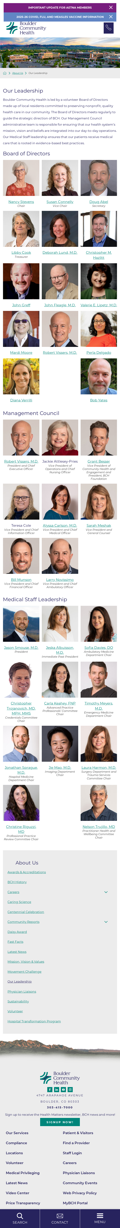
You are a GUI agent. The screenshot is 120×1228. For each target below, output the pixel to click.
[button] (106, 892)
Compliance (16, 1143)
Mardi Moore (21, 353)
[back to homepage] (5, 73)
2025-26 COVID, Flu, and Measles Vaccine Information (60, 17)
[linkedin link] (56, 1089)
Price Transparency (23, 1203)
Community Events (80, 1183)
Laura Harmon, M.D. (99, 768)
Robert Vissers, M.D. (60, 353)
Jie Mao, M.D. (60, 768)
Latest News (17, 952)
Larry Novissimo (60, 580)
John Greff (21, 305)
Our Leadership (20, 981)
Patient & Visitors (78, 1133)
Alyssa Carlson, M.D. (60, 525)
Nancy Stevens (21, 202)
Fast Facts (15, 942)
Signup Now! (60, 1122)
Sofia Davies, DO (98, 648)
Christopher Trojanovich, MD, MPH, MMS (21, 708)
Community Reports (23, 922)
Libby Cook (21, 252)
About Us (17, 73)
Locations (14, 1153)
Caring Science (19, 902)
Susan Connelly (60, 202)
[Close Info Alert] (111, 17)
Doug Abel (98, 202)
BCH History (17, 882)
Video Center (17, 1193)
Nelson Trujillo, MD (99, 827)
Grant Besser (99, 461)
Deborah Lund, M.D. (60, 252)
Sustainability (18, 1001)
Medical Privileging (23, 1173)
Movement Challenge (24, 971)
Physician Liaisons (22, 991)
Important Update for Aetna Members (60, 7)
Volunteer (15, 1011)
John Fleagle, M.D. (60, 305)
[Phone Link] (109, 27)
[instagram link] (70, 1089)
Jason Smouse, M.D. (21, 648)
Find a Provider (76, 1143)
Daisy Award (17, 932)
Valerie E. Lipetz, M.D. (99, 305)
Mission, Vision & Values (26, 961)
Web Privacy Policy (80, 1193)
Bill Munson (21, 580)
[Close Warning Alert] (111, 7)
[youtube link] (63, 1089)
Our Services (17, 1133)
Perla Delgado (98, 353)
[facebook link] (49, 1089)
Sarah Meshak (99, 525)
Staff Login (72, 1153)
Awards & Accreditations (27, 872)
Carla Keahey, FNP (60, 703)
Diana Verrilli (21, 400)
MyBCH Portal (75, 1203)
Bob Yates (98, 400)
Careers (13, 892)
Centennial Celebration (26, 912)
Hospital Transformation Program (34, 1021)
